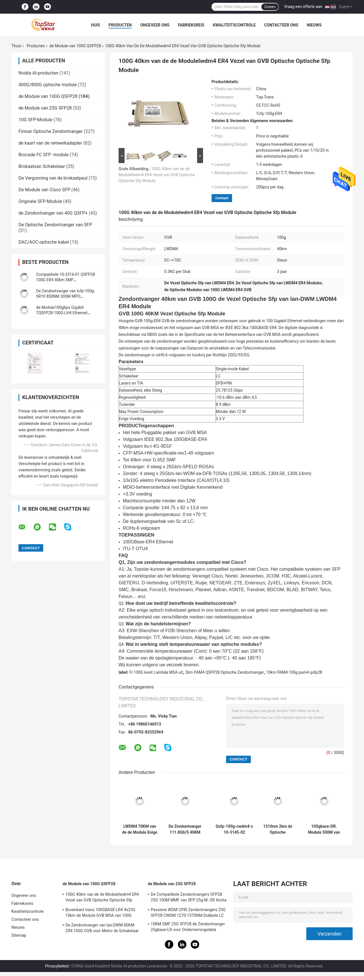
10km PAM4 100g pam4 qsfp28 (294, 672)
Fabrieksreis (191, 25)
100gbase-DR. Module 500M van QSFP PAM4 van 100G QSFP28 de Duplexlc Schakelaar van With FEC (324, 829)
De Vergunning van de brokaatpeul (53, 178)
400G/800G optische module (47, 84)
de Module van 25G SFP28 (45, 108)
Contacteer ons (281, 25)
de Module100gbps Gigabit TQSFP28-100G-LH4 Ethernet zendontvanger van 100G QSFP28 (65, 312)
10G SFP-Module (35, 119)
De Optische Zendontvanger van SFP (55, 224)
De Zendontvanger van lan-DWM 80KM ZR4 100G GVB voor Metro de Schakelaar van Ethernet (102, 929)
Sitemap (18, 935)
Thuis (16, 46)
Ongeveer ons (154, 25)
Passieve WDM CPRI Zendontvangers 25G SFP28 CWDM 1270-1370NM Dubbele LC (188, 912)
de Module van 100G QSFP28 (75, 46)
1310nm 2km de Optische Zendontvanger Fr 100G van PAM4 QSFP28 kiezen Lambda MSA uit (277, 829)
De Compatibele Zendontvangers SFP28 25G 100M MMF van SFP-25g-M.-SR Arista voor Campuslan (188, 898)
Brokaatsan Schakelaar (41, 166)
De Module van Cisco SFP (44, 189)
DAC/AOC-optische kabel (43, 242)
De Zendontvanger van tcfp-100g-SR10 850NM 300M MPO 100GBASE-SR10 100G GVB (65, 296)
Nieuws (314, 25)
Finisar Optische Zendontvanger (50, 131)
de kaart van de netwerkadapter (50, 143)
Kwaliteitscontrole (234, 25)
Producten (120, 25)
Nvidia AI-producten (38, 73)
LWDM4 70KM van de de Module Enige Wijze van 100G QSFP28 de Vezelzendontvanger (139, 829)
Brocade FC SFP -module (43, 154)
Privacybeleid (57, 966)
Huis (95, 25)
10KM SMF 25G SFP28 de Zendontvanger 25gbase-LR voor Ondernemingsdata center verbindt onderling (188, 928)
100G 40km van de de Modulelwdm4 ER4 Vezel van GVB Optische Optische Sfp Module (157, 175)
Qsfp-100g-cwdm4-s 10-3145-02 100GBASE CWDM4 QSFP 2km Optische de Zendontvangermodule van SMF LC (234, 829)
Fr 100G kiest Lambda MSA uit (156, 672)
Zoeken (270, 7)
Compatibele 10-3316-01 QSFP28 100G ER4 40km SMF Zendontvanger (65, 279)
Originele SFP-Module (40, 201)
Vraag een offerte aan (303, 6)
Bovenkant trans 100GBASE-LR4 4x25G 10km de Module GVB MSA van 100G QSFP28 (100, 913)
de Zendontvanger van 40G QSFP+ (53, 213)
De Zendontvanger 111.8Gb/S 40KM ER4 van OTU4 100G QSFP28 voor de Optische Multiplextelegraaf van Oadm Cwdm (185, 829)
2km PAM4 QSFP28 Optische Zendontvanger (224, 672)
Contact (221, 198)
